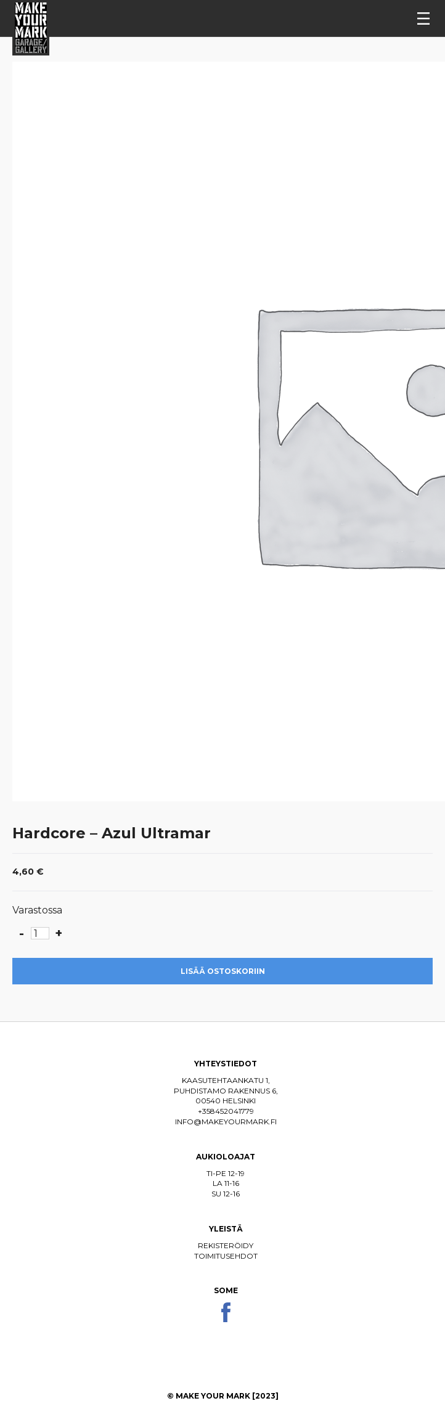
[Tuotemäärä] (40, 933)
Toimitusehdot (226, 1256)
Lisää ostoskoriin (223, 971)
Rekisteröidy (225, 1245)
